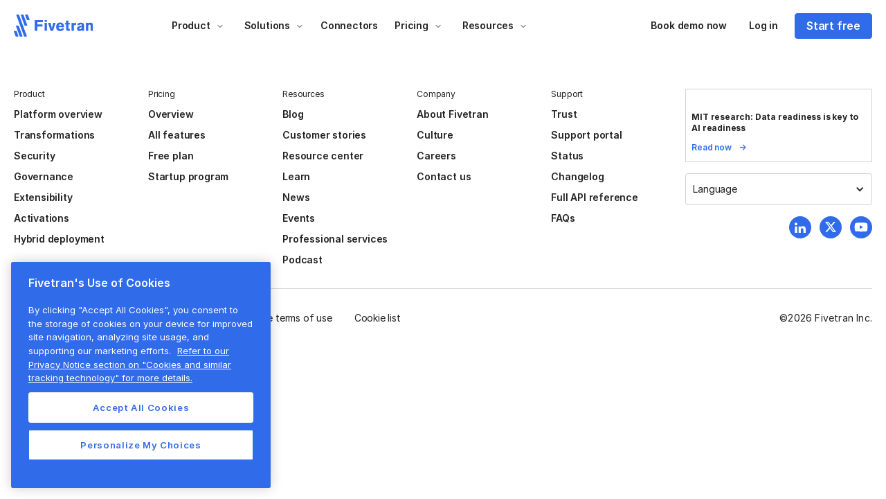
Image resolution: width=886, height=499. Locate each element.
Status (567, 155)
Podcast (302, 259)
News (295, 197)
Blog (292, 114)
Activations (41, 218)
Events (298, 218)
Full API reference (594, 197)
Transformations (54, 135)
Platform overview (58, 114)
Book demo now (689, 25)
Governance (43, 176)
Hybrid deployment (59, 239)
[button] (198, 25)
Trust (564, 114)
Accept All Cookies (141, 407)
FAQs (563, 218)
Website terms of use (284, 318)
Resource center (322, 155)
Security (34, 155)
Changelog (577, 176)
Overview (170, 114)
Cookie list (377, 318)
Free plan (170, 155)
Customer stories (324, 135)
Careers (436, 155)
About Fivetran (452, 114)
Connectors (349, 25)
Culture (435, 135)
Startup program (188, 176)
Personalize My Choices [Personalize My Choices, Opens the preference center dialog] (140, 444)
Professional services (335, 239)
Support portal (586, 135)
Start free (833, 26)
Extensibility (43, 197)
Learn (296, 176)
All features (177, 135)
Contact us (444, 176)
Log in (763, 25)
